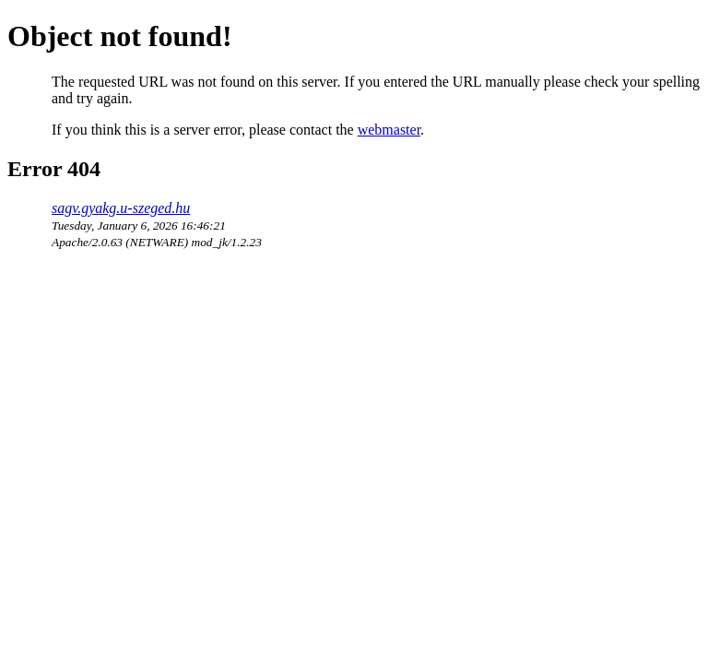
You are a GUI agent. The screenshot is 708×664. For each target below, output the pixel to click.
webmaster (389, 129)
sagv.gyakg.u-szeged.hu (121, 208)
